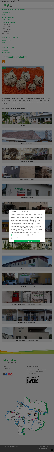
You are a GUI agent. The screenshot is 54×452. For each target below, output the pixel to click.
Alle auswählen (27, 241)
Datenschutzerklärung (34, 232)
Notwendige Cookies (17, 235)
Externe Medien (16, 238)
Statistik (30, 235)
